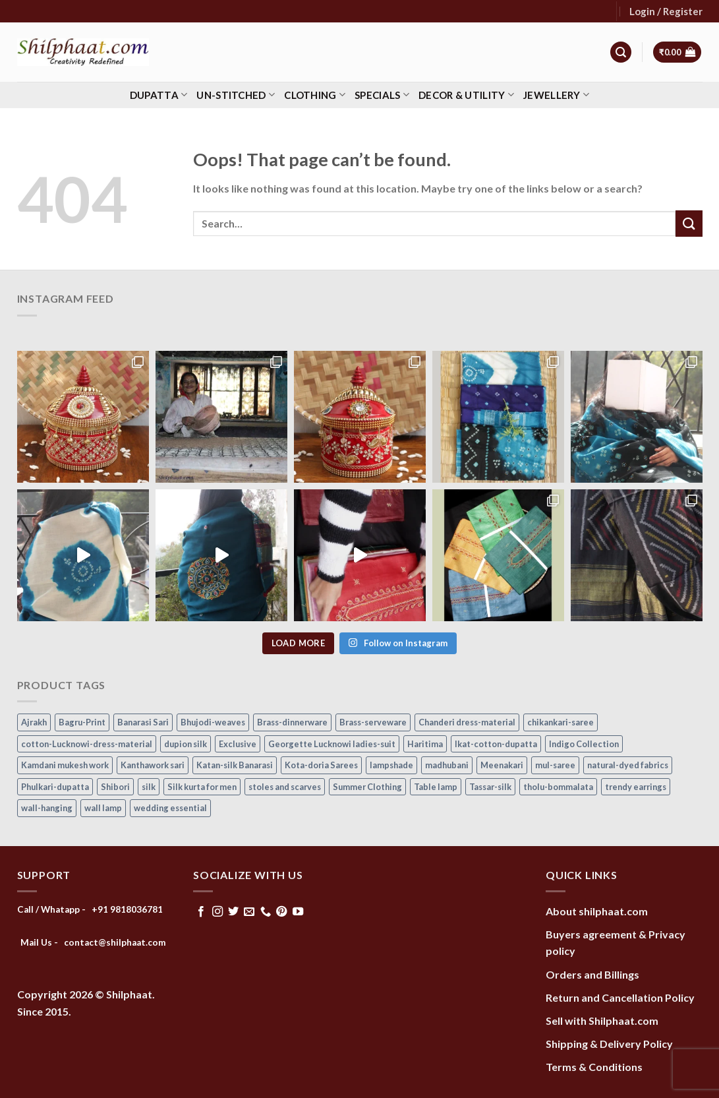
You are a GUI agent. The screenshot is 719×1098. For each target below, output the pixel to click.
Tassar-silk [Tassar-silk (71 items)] (490, 786)
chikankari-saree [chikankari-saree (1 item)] (560, 722)
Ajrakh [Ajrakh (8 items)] (34, 722)
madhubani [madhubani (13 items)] (447, 765)
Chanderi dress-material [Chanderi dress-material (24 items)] (466, 722)
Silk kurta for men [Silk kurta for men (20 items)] (202, 786)
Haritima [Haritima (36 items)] (425, 744)
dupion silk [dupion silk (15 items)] (185, 744)
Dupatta (159, 94)
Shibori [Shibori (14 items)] (115, 786)
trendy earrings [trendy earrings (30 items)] (635, 786)
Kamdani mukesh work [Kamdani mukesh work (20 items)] (65, 765)
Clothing (314, 94)
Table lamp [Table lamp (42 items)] (435, 786)
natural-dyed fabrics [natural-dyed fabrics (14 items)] (627, 765)
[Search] (620, 52)
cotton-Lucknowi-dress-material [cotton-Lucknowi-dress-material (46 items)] (86, 744)
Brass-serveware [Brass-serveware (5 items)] (373, 722)
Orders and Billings (592, 974)
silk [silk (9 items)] (149, 786)
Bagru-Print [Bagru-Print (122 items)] (82, 722)
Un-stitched (235, 94)
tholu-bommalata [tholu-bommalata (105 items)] (558, 786)
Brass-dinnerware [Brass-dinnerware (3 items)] (292, 722)
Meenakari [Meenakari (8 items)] (501, 765)
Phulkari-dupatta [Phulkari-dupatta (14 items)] (55, 786)
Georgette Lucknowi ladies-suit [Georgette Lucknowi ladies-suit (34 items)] (331, 744)
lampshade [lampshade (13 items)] (391, 765)
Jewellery (556, 94)
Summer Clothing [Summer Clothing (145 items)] (367, 786)
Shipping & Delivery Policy (609, 1043)
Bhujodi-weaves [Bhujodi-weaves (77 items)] (213, 722)
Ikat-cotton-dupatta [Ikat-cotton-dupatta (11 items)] (496, 744)
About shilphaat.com (597, 911)
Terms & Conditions (594, 1066)
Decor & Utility (466, 94)
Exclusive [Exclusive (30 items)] (237, 744)
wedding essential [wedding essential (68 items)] (170, 808)
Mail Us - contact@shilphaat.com (93, 942)
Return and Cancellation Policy (620, 997)
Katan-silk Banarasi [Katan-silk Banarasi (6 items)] (234, 765)
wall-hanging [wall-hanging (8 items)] (46, 808)
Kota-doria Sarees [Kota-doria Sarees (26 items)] (321, 765)
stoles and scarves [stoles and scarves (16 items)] (284, 786)
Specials (382, 94)
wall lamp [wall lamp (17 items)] (103, 808)
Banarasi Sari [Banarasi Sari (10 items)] (143, 722)
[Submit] (689, 223)
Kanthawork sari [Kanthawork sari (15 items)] (153, 765)
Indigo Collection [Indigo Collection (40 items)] (584, 744)
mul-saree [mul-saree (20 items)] (555, 765)
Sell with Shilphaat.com (602, 1020)
